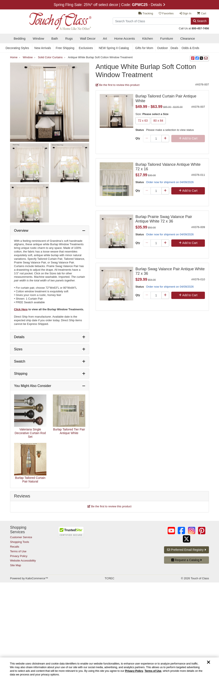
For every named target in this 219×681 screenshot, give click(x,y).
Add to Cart (188, 138)
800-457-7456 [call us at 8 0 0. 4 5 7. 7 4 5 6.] (200, 28)
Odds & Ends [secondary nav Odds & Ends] (190, 48)
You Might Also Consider (32, 386)
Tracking (145, 13)
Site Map (15, 565)
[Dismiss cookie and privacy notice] (208, 662)
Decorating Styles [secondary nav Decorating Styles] (17, 48)
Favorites (166, 13)
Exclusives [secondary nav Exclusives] (86, 48)
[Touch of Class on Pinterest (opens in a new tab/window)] (201, 530)
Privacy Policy (134, 670)
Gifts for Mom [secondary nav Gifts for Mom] (144, 48)
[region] (109, 669)
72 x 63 (143, 120)
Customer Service (21, 537)
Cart (201, 13)
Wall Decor (88, 38)
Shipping (20, 373)
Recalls (14, 546)
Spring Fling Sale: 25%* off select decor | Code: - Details (109, 5)
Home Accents (124, 38)
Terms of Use (153, 670)
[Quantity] (156, 138)
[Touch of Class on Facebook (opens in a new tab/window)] (181, 530)
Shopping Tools (19, 542)
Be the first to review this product (117, 85)
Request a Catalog (186, 560)
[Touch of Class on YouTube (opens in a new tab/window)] (171, 530)
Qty (137, 138)
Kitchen (147, 38)
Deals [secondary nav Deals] (174, 48)
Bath (54, 38)
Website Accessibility (23, 560)
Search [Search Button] (199, 21)
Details (19, 337)
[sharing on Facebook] (197, 58)
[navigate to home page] (51, 20)
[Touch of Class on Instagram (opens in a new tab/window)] (191, 530)
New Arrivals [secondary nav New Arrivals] (42, 48)
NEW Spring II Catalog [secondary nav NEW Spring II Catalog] (114, 48)
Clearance (187, 38)
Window (38, 38)
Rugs (69, 38)
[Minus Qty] (147, 138)
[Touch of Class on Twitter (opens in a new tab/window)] (186, 539)
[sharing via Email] (206, 58)
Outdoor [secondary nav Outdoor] (162, 48)
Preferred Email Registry (186, 549)
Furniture (166, 38)
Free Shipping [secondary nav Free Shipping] (65, 48)
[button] (192, 58)
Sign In (185, 13)
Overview (21, 230)
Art (105, 38)
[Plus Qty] (165, 138)
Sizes (18, 349)
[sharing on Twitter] (201, 58)
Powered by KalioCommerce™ (29, 578)
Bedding (19, 38)
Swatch (19, 361)
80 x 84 (158, 120)
